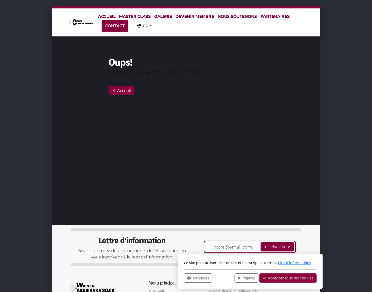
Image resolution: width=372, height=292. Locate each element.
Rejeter (182, 277)
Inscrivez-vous (277, 246)
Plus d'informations (230, 262)
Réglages (134, 277)
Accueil (121, 90)
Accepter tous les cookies (223, 277)
